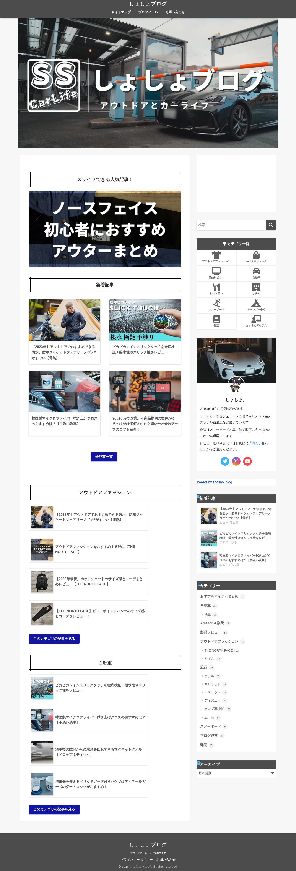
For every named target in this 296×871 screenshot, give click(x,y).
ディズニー (215, 700)
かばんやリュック (256, 257)
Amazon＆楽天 (215, 623)
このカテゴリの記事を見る (54, 638)
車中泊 (212, 718)
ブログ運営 (212, 735)
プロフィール (148, 12)
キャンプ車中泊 (256, 305)
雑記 (216, 321)
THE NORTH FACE (221, 650)
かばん (212, 659)
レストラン (216, 289)
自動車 (256, 273)
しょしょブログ (148, 3)
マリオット (215, 684)
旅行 (207, 667)
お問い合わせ (175, 12)
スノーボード (216, 305)
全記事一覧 (104, 457)
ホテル (256, 289)
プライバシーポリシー (136, 859)
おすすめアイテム (256, 321)
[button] (105, 229)
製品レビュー (216, 273)
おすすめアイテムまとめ (222, 596)
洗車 (211, 614)
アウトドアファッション (216, 257)
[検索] (271, 225)
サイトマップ (121, 12)
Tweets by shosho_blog (214, 482)
